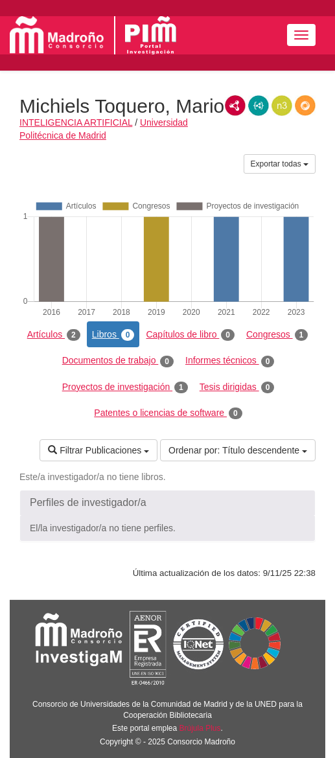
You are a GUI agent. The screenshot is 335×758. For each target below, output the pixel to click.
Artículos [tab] (53, 335)
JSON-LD (258, 105)
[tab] (167, 502)
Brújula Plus (200, 728)
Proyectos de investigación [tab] (125, 387)
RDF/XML (235, 105)
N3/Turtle (281, 105)
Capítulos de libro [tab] (190, 335)
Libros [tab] (113, 335)
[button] (167, 502)
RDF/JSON (305, 105)
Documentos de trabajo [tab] (118, 361)
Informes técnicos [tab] (229, 361)
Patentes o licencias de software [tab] (168, 413)
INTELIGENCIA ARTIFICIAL (75, 122)
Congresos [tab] (277, 335)
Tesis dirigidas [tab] (237, 387)
